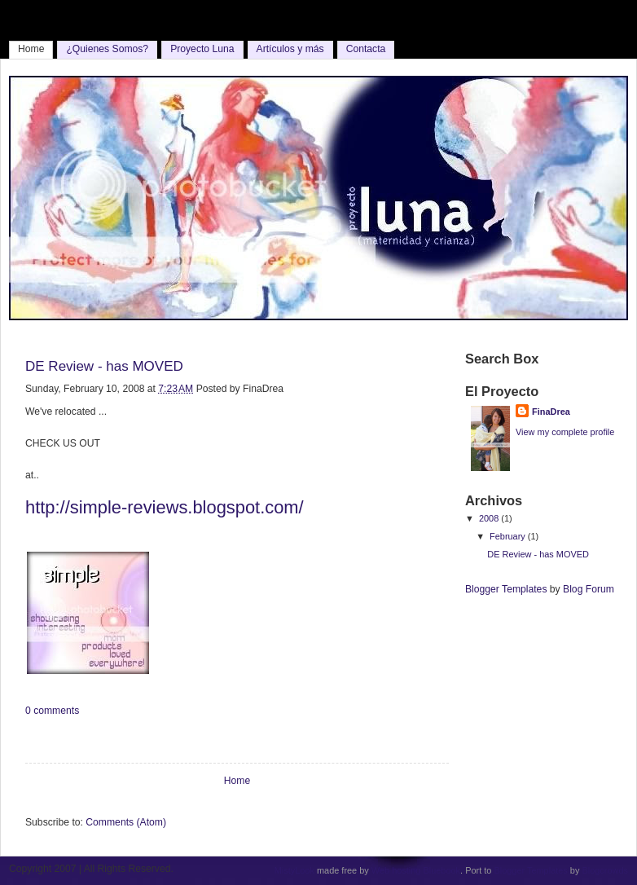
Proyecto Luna (202, 49)
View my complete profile (565, 432)
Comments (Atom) (126, 822)
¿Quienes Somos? (107, 49)
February (509, 536)
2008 (490, 518)
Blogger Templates (506, 589)
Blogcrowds (605, 870)
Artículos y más (290, 49)
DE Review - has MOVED (104, 366)
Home (31, 49)
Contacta (366, 49)
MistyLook (294, 870)
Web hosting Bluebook (415, 870)
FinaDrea (551, 411)
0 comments (52, 710)
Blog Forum (588, 589)
